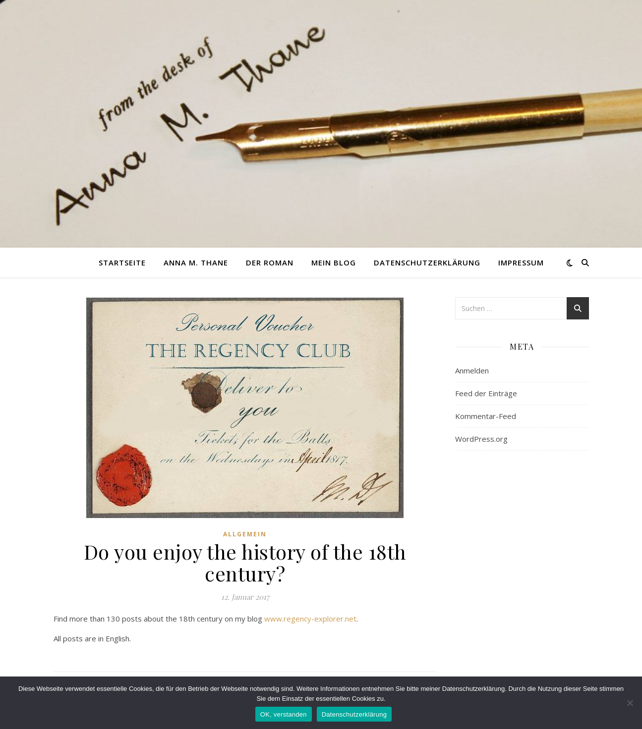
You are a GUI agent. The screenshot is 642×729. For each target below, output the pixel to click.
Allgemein (245, 534)
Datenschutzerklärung (427, 262)
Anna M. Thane (196, 262)
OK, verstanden (283, 714)
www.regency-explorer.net (310, 619)
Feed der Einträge (486, 393)
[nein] (630, 703)
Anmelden (472, 370)
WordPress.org (481, 439)
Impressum (521, 262)
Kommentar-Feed (485, 416)
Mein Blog (333, 262)
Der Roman (269, 262)
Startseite (122, 262)
